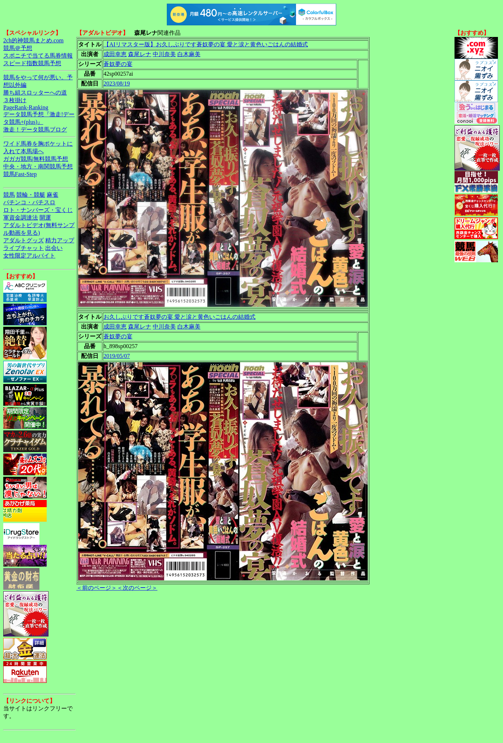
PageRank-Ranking (25, 107)
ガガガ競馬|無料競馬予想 (35, 159)
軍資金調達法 (20, 217)
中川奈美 (164, 54)
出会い (54, 248)
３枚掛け (14, 100)
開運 (45, 217)
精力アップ (59, 240)
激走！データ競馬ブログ (35, 129)
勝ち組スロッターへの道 (35, 92)
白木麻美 (188, 54)
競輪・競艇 (30, 195)
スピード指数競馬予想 (32, 63)
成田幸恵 (115, 54)
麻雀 (52, 195)
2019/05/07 (116, 356)
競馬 (9, 195)
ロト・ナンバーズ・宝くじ (38, 210)
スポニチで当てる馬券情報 (38, 56)
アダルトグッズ (23, 240)
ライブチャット (23, 248)
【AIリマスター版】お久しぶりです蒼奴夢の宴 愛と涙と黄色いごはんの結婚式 (205, 44)
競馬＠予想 (17, 48)
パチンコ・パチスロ (29, 202)
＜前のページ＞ (96, 588)
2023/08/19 (116, 83)
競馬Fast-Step (20, 174)
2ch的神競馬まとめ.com (33, 40)
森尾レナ (139, 54)
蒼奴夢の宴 (117, 64)
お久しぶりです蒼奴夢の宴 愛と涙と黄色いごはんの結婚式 (179, 317)
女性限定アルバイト (29, 255)
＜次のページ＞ (137, 588)
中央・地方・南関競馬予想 (38, 166)
